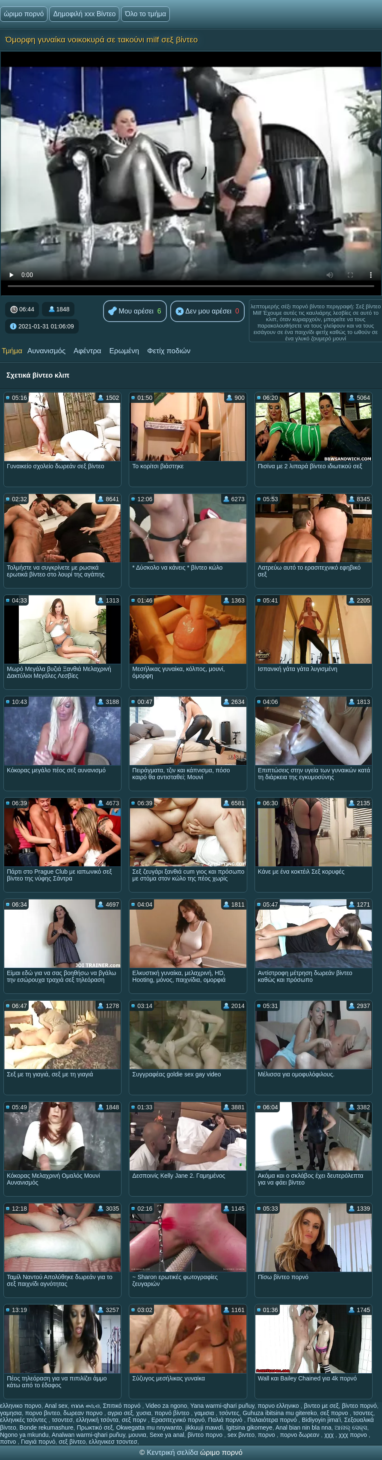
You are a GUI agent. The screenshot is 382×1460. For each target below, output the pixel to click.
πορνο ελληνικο (279, 1405)
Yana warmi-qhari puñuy (222, 1405)
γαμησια (11, 1413)
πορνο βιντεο (42, 1413)
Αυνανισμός (46, 351)
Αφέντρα (87, 351)
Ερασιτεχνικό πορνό (178, 1419)
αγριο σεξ (120, 1413)
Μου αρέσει (131, 311)
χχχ (329, 1434)
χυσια (143, 1413)
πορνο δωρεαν (300, 1434)
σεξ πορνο (334, 1413)
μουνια (137, 1434)
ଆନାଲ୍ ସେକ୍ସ (351, 1427)
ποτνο (9, 1441)
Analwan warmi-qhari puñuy (88, 1434)
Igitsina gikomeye (249, 1427)
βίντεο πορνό (359, 1405)
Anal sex (56, 1405)
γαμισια (205, 1413)
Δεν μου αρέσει (203, 311)
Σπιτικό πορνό (122, 1405)
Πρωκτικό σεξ (95, 1427)
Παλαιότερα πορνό (272, 1419)
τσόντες (229, 1413)
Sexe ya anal (167, 1434)
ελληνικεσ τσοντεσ (113, 1441)
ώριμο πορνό (24, 14)
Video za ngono (166, 1405)
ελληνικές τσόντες (24, 1419)
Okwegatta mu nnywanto (149, 1427)
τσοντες (363, 1413)
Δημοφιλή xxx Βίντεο (84, 14)
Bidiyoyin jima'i (321, 1419)
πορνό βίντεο (172, 1413)
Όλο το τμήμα (145, 14)
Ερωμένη (124, 351)
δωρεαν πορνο (83, 1413)
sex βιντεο (241, 1434)
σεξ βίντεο (72, 1441)
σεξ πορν (135, 1419)
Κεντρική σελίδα (173, 1452)
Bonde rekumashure (47, 1427)
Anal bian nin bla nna (303, 1427)
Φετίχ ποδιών (168, 351)
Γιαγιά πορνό (38, 1441)
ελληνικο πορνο (20, 1405)
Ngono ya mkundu (24, 1434)
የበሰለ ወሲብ (85, 1405)
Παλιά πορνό (226, 1419)
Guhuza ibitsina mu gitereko (280, 1413)
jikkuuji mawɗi (204, 1427)
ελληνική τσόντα (97, 1419)
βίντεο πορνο (205, 1434)
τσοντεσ (62, 1419)
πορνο (267, 1434)
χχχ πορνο (354, 1434)
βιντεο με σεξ (321, 1405)
